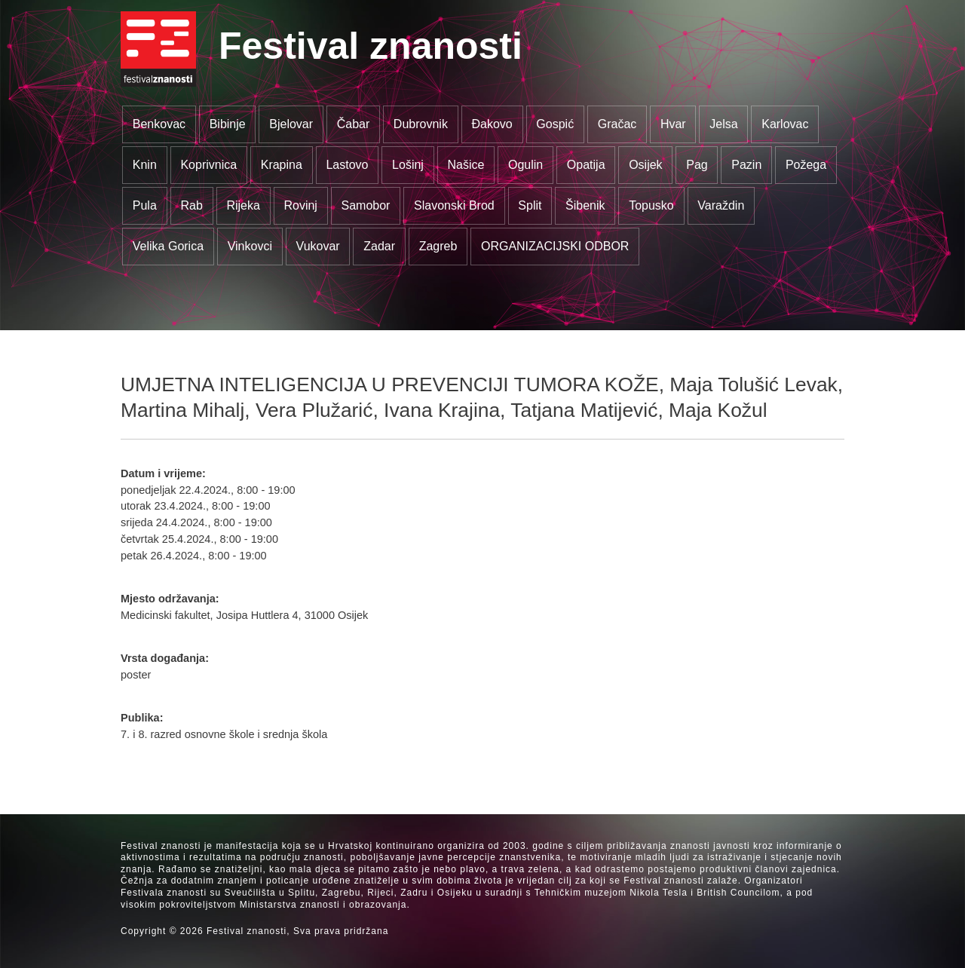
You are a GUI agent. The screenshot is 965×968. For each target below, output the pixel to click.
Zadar (379, 246)
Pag (696, 164)
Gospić (555, 124)
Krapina (281, 164)
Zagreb (438, 246)
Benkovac (159, 124)
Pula (145, 205)
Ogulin (525, 164)
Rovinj (300, 205)
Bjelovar (291, 124)
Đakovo (491, 124)
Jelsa (723, 124)
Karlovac (784, 124)
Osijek (645, 164)
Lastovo (347, 164)
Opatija (586, 164)
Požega (806, 164)
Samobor (366, 205)
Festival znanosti (370, 46)
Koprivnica (208, 164)
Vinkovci (250, 246)
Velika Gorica (168, 246)
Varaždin (720, 205)
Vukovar (318, 246)
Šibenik (585, 205)
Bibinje (228, 124)
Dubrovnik (421, 124)
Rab (191, 205)
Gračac (617, 124)
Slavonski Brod (454, 205)
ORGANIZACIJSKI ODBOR (555, 246)
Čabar (353, 124)
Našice (466, 164)
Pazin (746, 164)
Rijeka (242, 205)
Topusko (651, 205)
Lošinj (408, 164)
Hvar (673, 124)
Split (529, 205)
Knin (145, 164)
